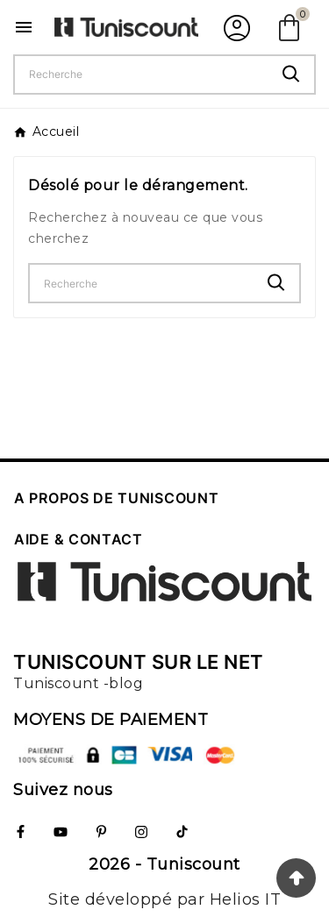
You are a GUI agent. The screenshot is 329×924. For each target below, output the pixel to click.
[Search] (291, 74)
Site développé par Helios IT (164, 899)
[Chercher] (141, 74)
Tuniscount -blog (78, 683)
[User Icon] (234, 27)
